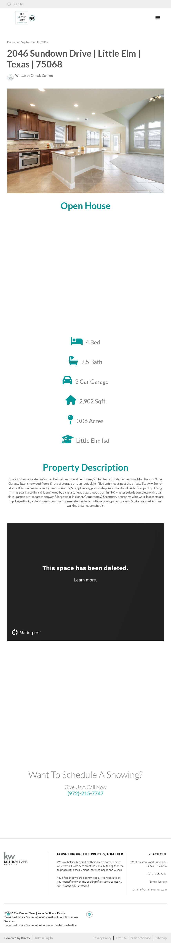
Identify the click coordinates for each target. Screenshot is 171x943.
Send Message (158, 881)
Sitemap (161, 938)
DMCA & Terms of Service (133, 938)
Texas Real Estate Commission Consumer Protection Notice (40, 925)
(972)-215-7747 (85, 793)
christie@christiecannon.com (150, 889)
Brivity (25, 938)
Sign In (15, 4)
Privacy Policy (102, 938)
